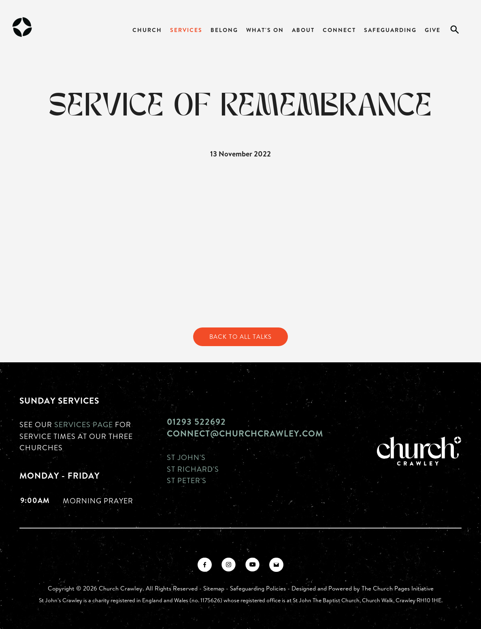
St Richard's (193, 469)
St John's (186, 457)
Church (147, 30)
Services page (83, 424)
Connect (339, 30)
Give (433, 30)
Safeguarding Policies (258, 588)
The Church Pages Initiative (398, 588)
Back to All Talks (240, 336)
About (303, 30)
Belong (224, 30)
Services (186, 30)
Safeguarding (390, 30)
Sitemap (213, 588)
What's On (265, 30)
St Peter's (186, 480)
